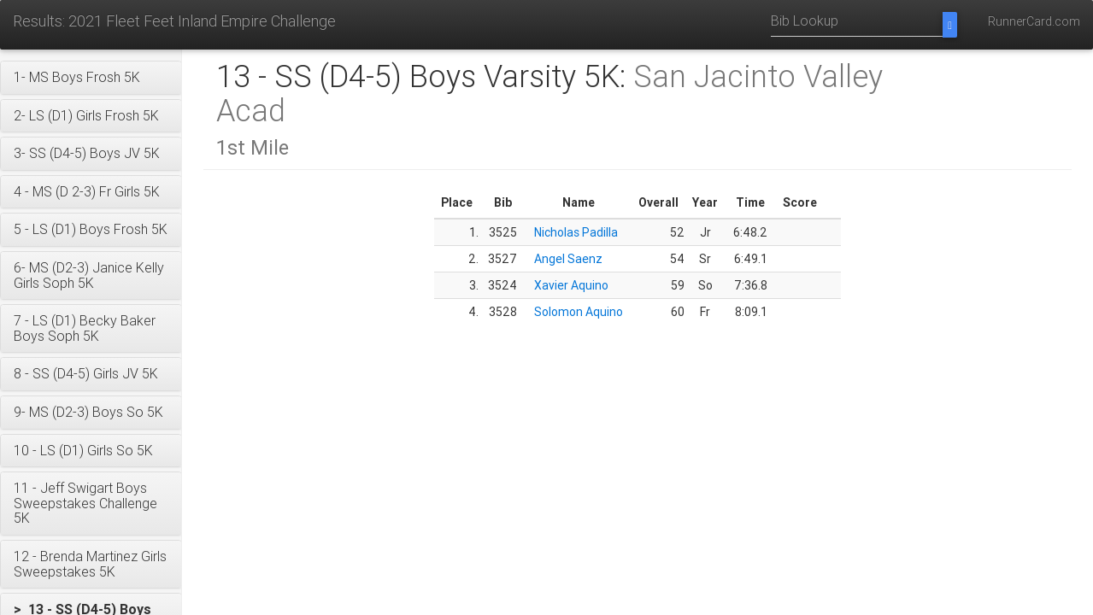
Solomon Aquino (578, 311)
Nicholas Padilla (576, 232)
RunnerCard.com (1034, 21)
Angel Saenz (568, 258)
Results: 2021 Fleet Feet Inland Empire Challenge (174, 21)
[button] (91, 78)
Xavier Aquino (571, 285)
